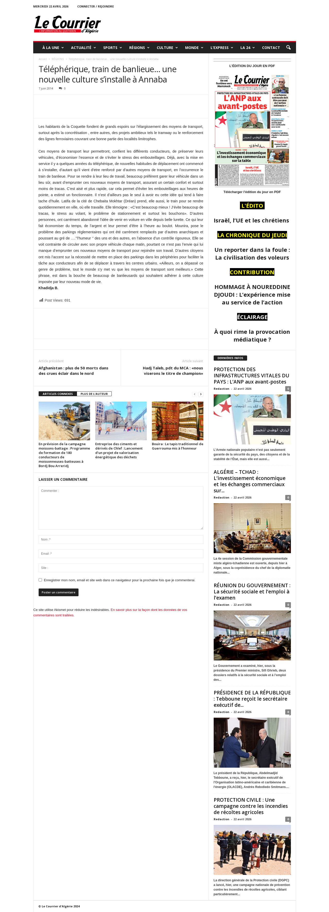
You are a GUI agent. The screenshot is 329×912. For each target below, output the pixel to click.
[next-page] (200, 394)
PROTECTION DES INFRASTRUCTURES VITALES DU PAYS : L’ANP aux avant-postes (251, 375)
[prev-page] (194, 394)
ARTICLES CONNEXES (58, 394)
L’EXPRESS (222, 47)
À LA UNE (53, 47)
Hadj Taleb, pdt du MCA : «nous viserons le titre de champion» (173, 370)
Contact (271, 47)
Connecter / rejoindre (95, 6)
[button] (288, 47)
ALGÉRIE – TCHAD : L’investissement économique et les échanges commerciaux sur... (249, 481)
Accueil (43, 59)
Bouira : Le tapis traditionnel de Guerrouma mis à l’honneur (177, 446)
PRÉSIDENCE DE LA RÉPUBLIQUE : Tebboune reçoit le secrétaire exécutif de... (252, 698)
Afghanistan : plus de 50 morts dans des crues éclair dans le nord (73, 370)
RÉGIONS (139, 47)
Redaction (221, 389)
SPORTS (112, 47)
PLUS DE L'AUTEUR (94, 394)
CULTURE (167, 47)
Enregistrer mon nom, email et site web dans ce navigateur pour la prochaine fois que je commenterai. (119, 580)
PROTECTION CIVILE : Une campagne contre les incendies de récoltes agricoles (251, 806)
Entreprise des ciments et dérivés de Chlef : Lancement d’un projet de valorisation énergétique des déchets (119, 450)
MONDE (194, 47)
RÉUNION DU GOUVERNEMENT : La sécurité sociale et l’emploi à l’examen (252, 591)
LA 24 (247, 47)
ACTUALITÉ (83, 47)
